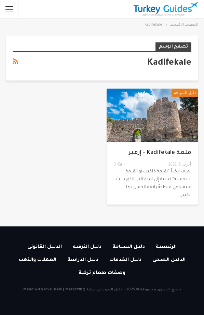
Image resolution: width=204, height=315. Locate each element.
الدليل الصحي (169, 260)
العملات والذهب (37, 260)
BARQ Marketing (69, 290)
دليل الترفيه (87, 247)
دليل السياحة (185, 92)
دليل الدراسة (82, 260)
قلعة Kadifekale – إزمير (159, 153)
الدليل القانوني (44, 247)
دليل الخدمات (125, 260)
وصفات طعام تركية (102, 273)
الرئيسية (166, 247)
